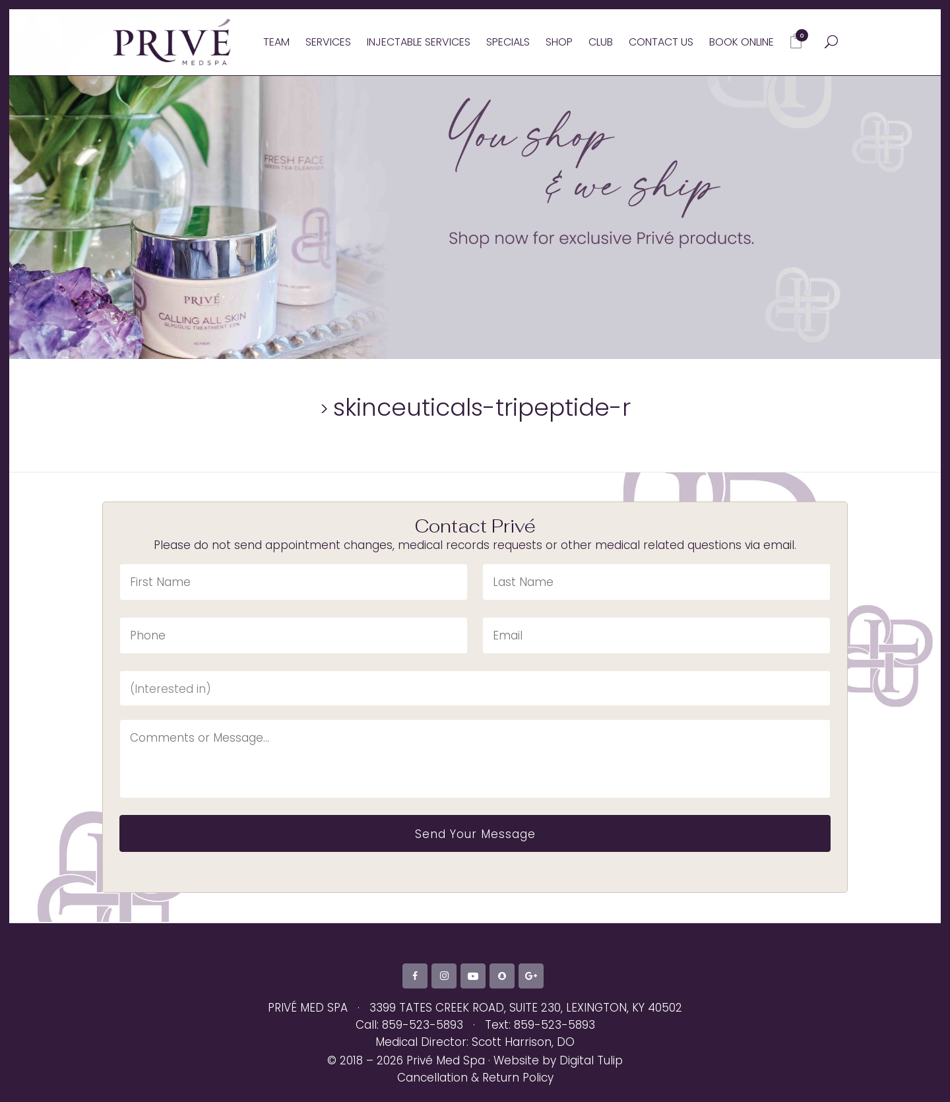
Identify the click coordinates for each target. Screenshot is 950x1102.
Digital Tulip (591, 1060)
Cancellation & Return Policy (475, 1078)
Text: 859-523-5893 (540, 1025)
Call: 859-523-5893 (409, 1025)
